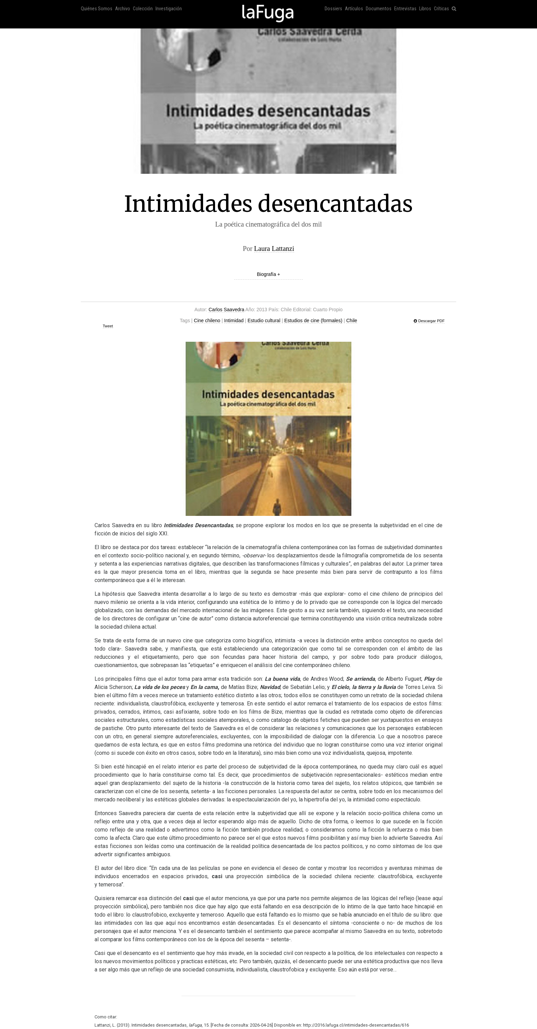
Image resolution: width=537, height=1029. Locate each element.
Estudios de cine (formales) (313, 320)
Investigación (168, 9)
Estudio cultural (264, 320)
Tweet (108, 326)
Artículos (354, 9)
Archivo (122, 9)
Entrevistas (405, 9)
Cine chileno (207, 320)
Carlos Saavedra (226, 309)
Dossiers (333, 9)
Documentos (378, 9)
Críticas (441, 9)
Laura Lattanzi (274, 248)
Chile (351, 320)
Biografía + (268, 274)
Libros (425, 9)
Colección (143, 9)
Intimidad (234, 320)
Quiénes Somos (96, 9)
